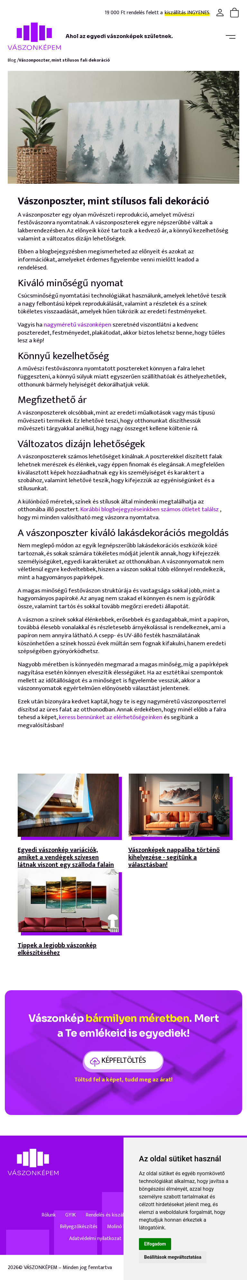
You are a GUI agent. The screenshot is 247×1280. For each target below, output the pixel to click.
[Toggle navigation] (230, 36)
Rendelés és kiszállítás (109, 1215)
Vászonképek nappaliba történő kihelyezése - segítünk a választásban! (174, 857)
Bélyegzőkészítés (78, 1227)
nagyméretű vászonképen (77, 325)
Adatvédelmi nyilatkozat (95, 1238)
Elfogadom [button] (155, 1243)
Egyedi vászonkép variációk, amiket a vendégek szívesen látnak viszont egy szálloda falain (66, 857)
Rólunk (48, 1215)
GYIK (70, 1215)
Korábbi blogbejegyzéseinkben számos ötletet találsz (149, 509)
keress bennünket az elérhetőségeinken (110, 717)
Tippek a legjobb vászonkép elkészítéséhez (57, 950)
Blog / (13, 60)
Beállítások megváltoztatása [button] (172, 1257)
